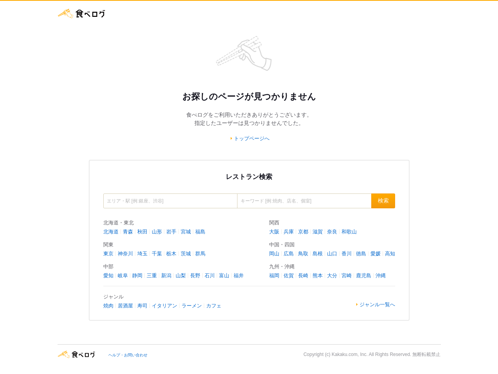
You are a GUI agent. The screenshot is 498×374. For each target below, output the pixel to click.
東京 (108, 254)
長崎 (303, 275)
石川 (210, 275)
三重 (152, 275)
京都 (303, 232)
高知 (390, 254)
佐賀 (289, 275)
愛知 (108, 275)
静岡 (137, 275)
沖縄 (381, 275)
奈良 (332, 232)
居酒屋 (125, 306)
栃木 (171, 254)
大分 (332, 275)
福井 (239, 275)
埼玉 (142, 254)
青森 (128, 232)
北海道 (111, 232)
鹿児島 (363, 275)
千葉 (157, 254)
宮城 (186, 232)
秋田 (142, 232)
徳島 (361, 254)
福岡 (274, 275)
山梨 (181, 275)
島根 (318, 254)
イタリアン (164, 306)
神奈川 (125, 254)
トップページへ (252, 138)
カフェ (213, 306)
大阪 (274, 232)
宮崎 (347, 275)
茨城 (186, 254)
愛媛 (375, 254)
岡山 (274, 254)
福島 (200, 232)
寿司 (142, 306)
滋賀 (318, 232)
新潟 (166, 275)
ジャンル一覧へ (377, 304)
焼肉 (108, 306)
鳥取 (303, 254)
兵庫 (289, 232)
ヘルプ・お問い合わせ (127, 355)
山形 (157, 232)
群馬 (200, 254)
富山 (224, 275)
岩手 (171, 232)
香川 (347, 254)
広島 (289, 254)
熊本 (318, 275)
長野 (195, 275)
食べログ (82, 13)
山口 (332, 254)
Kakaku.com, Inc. (350, 354)
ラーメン (192, 306)
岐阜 (123, 275)
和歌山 (349, 232)
